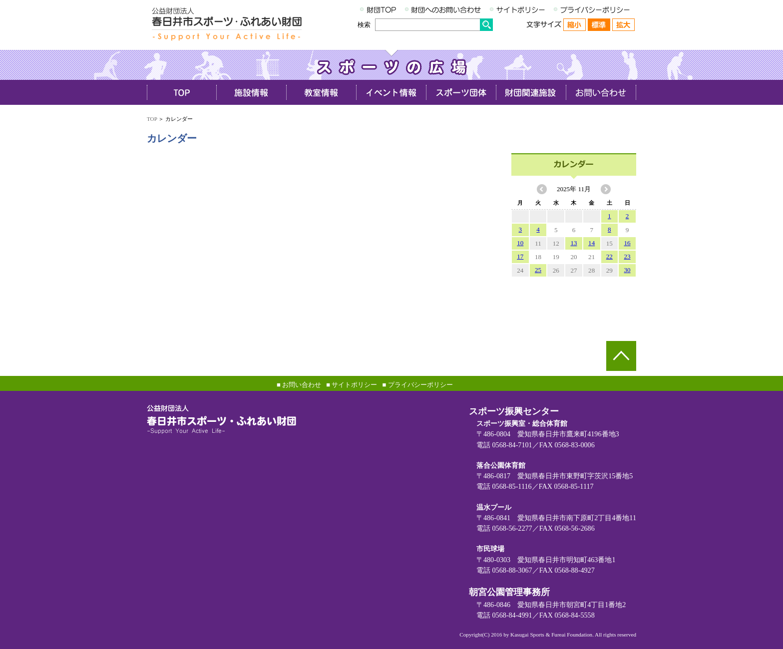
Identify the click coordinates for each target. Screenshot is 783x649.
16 (627, 243)
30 (627, 270)
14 (591, 243)
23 (627, 256)
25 (538, 270)
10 (520, 243)
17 (520, 256)
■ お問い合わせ (299, 384)
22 (609, 256)
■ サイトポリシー (351, 384)
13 (573, 243)
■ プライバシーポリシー (417, 384)
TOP (152, 119)
